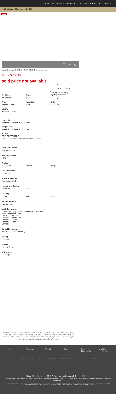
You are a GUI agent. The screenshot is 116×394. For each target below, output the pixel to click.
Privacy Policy (41, 358)
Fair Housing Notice (87, 358)
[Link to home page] (4, 3)
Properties (58, 3)
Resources (105, 3)
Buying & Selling (74, 3)
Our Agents (91, 3)
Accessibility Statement (63, 358)
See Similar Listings (59, 92)
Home (47, 3)
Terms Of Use (25, 358)
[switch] (64, 64)
